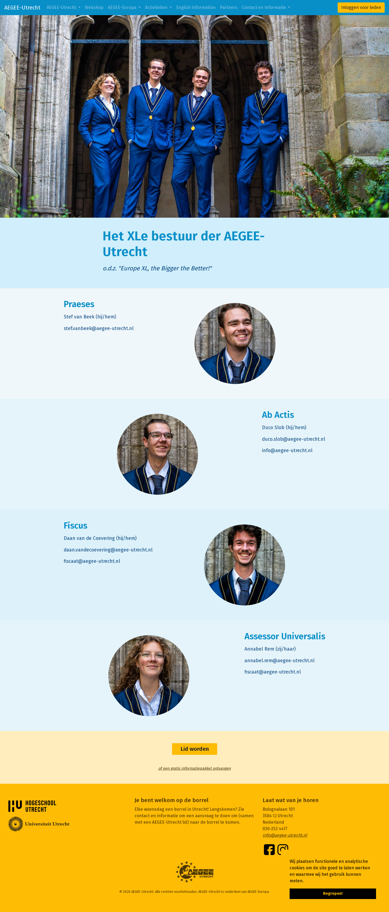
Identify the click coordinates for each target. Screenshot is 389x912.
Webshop (94, 7)
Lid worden (194, 749)
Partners (228, 7)
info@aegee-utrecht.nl (285, 835)
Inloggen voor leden (361, 7)
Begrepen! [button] (333, 893)
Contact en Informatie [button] (264, 7)
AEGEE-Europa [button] (123, 7)
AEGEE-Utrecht (22, 7)
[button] (305, 881)
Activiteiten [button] (157, 7)
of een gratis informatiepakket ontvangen (194, 768)
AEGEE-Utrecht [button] (62, 7)
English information (196, 7)
